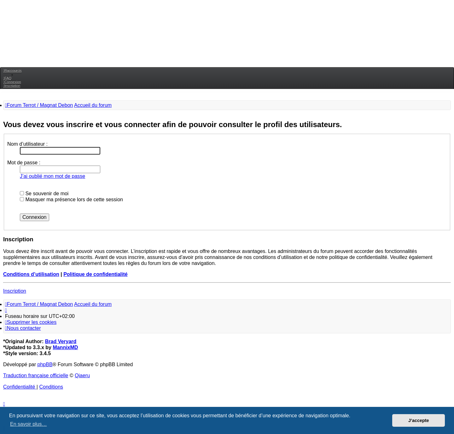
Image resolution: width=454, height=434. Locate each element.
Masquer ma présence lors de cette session (71, 199)
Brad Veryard (61, 341)
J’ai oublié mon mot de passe (52, 176)
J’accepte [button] (418, 420)
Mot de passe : (23, 162)
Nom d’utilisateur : (27, 144)
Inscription (14, 291)
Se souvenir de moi (44, 193)
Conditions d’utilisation (31, 274)
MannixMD (65, 347)
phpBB (45, 364)
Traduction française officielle (35, 375)
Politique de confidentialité (95, 274)
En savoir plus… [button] (28, 424)
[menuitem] (7, 78)
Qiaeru (82, 375)
